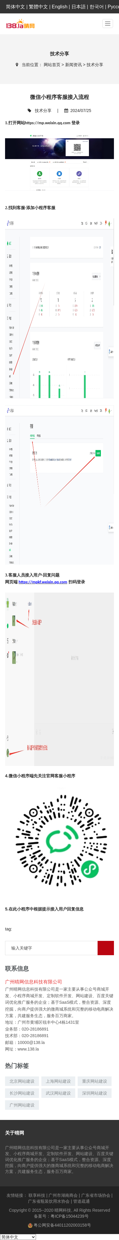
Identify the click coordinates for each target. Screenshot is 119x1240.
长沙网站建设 (22, 1093)
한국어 (97, 6)
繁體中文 (38, 6)
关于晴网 (14, 1132)
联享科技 (38, 1195)
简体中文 (15, 6)
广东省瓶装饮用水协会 (50, 1201)
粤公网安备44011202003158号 (62, 1225)
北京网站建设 (22, 1081)
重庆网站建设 (94, 1081)
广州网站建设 (22, 1105)
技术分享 (95, 64)
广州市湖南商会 (64, 1195)
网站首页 (53, 64)
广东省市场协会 (97, 1195)
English (59, 6)
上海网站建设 (58, 1081)
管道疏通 (82, 1201)
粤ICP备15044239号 (70, 1216)
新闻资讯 (74, 64)
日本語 (78, 6)
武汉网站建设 (58, 1093)
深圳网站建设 (94, 1093)
